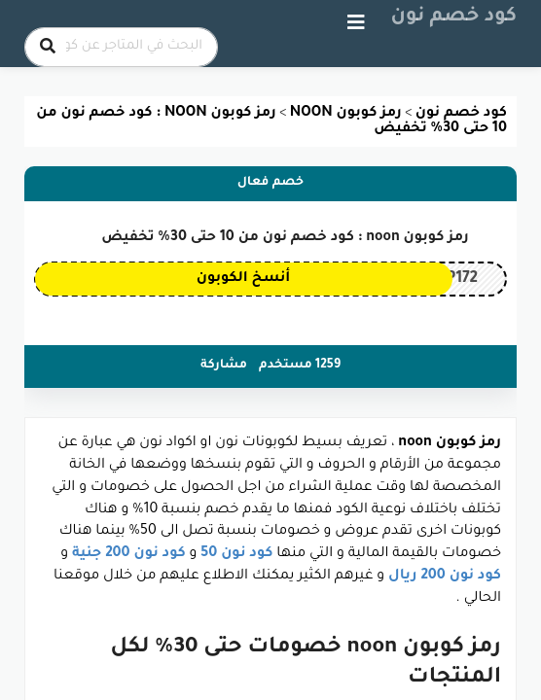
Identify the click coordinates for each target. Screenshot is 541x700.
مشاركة (223, 365)
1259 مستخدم (300, 365)
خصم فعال (271, 183)
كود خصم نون (454, 17)
